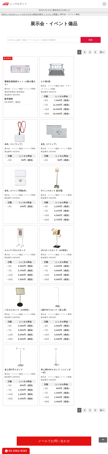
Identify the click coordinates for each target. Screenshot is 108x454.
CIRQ (26, 421)
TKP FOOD (7, 428)
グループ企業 (86, 437)
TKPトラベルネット (64, 428)
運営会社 (73, 437)
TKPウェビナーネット (12, 425)
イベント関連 (52, 14)
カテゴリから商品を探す (32, 14)
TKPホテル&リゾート (70, 421)
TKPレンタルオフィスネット (44, 421)
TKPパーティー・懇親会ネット (82, 425)
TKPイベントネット (34, 425)
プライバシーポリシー (23, 437)
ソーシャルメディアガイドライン (51, 437)
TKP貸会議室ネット (11, 421)
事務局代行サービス (24, 428)
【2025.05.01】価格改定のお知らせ (54, 10)
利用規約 (6, 437)
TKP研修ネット (90, 421)
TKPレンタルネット (10, 14)
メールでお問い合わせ (54, 391)
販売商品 (8, 58)
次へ (102, 52)
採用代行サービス (44, 428)
